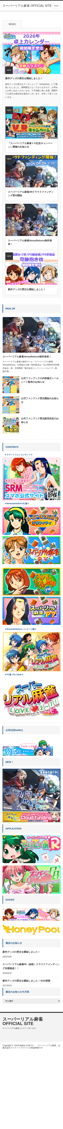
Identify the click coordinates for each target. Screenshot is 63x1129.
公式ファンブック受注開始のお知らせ (40, 478)
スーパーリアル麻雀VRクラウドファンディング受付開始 (30, 271)
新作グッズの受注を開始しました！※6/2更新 (26, 1058)
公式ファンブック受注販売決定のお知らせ (40, 498)
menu (56, 6)
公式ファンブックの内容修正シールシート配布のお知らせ (40, 457)
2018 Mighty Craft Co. (24, 1123)
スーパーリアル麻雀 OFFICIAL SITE (23, 1099)
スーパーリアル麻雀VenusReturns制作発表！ (30, 320)
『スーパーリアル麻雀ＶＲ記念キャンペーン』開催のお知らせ (30, 222)
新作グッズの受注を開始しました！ (24, 155)
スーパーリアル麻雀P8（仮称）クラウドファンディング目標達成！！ (31, 1043)
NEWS (12, 101)
